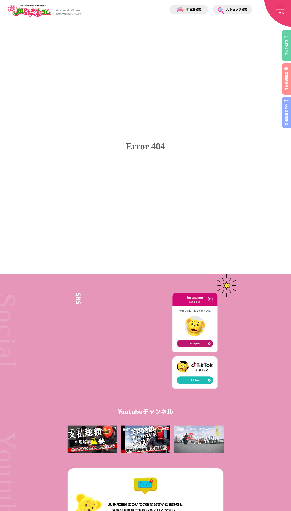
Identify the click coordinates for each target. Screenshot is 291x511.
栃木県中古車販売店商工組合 (69, 14)
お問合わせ (286, 46)
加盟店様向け (286, 79)
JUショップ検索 (232, 10)
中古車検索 (189, 9)
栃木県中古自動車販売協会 (68, 10)
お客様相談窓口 (286, 112)
